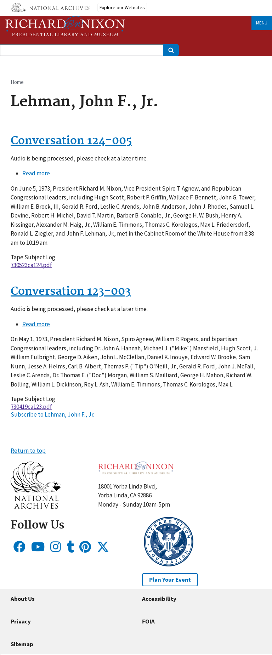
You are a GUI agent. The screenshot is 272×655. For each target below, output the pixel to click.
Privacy (21, 621)
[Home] (65, 26)
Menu (261, 23)
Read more (36, 173)
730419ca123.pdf (31, 407)
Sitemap (22, 644)
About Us (23, 599)
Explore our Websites (122, 7)
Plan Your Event (170, 579)
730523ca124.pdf (31, 265)
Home (17, 82)
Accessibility (159, 599)
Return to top (28, 450)
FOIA (148, 621)
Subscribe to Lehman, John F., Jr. (52, 414)
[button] (36, 506)
